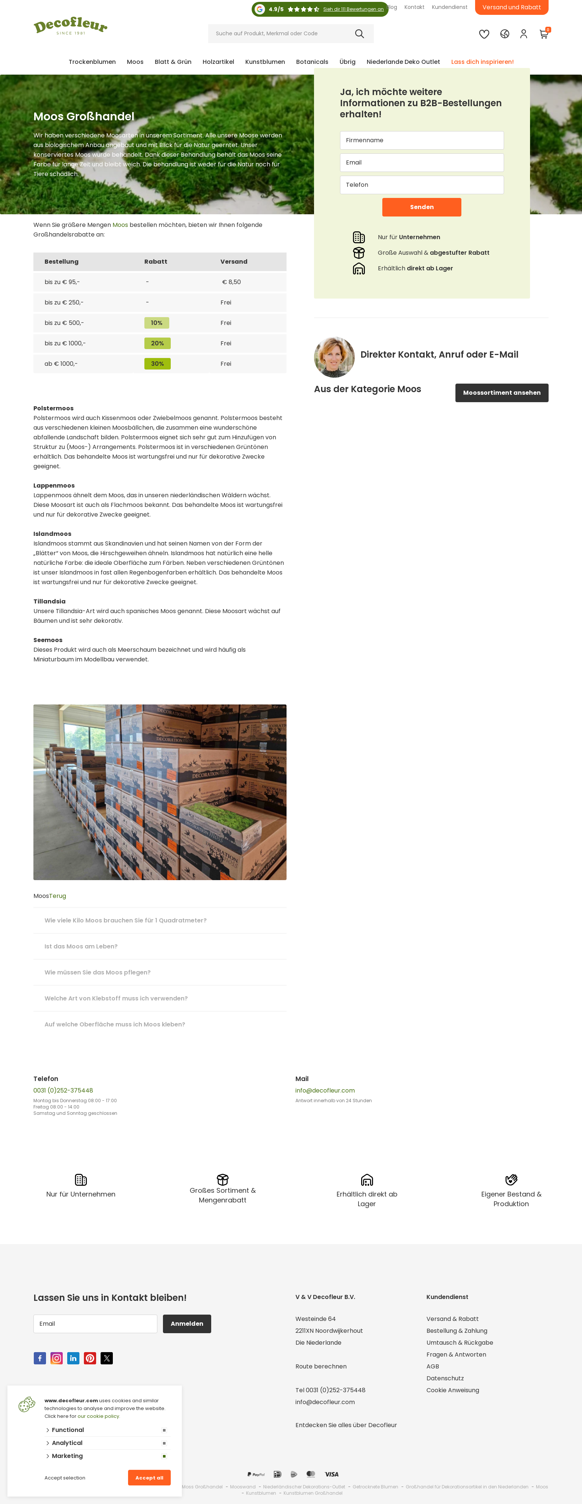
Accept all (149, 1477)
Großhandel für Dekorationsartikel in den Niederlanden (467, 1487)
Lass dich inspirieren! (482, 62)
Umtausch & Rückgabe (459, 1342)
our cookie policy (98, 1416)
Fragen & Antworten (456, 1354)
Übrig (348, 62)
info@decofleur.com (325, 1090)
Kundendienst (450, 7)
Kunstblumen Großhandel (313, 1493)
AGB (432, 1366)
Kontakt (415, 7)
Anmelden (187, 1323)
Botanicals (312, 62)
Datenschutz (445, 1378)
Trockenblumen (92, 62)
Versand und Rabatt (512, 7)
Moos (135, 62)
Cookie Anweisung (452, 1390)
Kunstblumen (265, 62)
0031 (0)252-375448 (63, 1090)
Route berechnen (321, 1366)
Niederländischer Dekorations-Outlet (304, 1487)
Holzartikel (218, 62)
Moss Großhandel (202, 1487)
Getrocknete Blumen (375, 1487)
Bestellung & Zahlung (456, 1330)
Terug (57, 896)
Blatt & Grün (173, 62)
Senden (422, 207)
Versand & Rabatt (452, 1319)
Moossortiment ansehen (502, 392)
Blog (391, 7)
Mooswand (243, 1487)
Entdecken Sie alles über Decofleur (346, 1425)
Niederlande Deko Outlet (403, 62)
